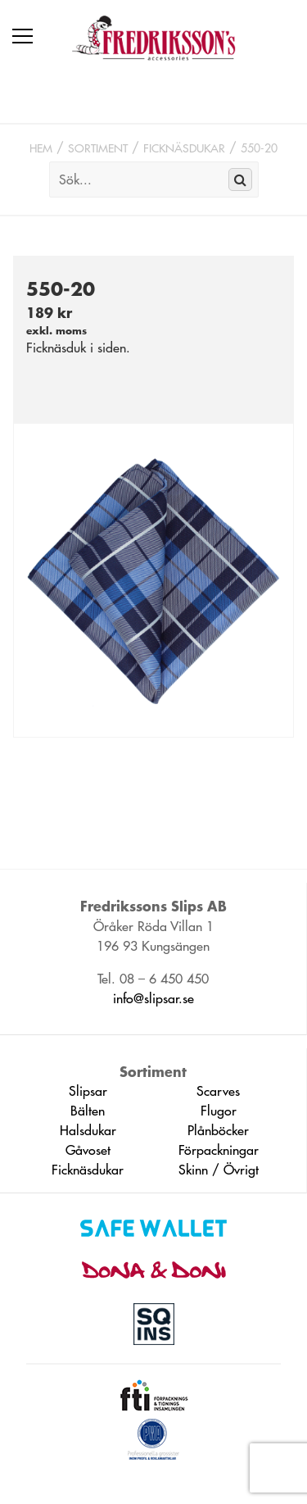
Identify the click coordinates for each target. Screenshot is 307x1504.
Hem (40, 148)
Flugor (219, 1110)
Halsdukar (88, 1130)
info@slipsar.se (153, 998)
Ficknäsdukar (184, 148)
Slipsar (88, 1091)
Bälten (87, 1110)
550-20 (259, 148)
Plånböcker (218, 1130)
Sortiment (98, 148)
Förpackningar (218, 1150)
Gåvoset (88, 1150)
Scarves (218, 1091)
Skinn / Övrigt (218, 1169)
